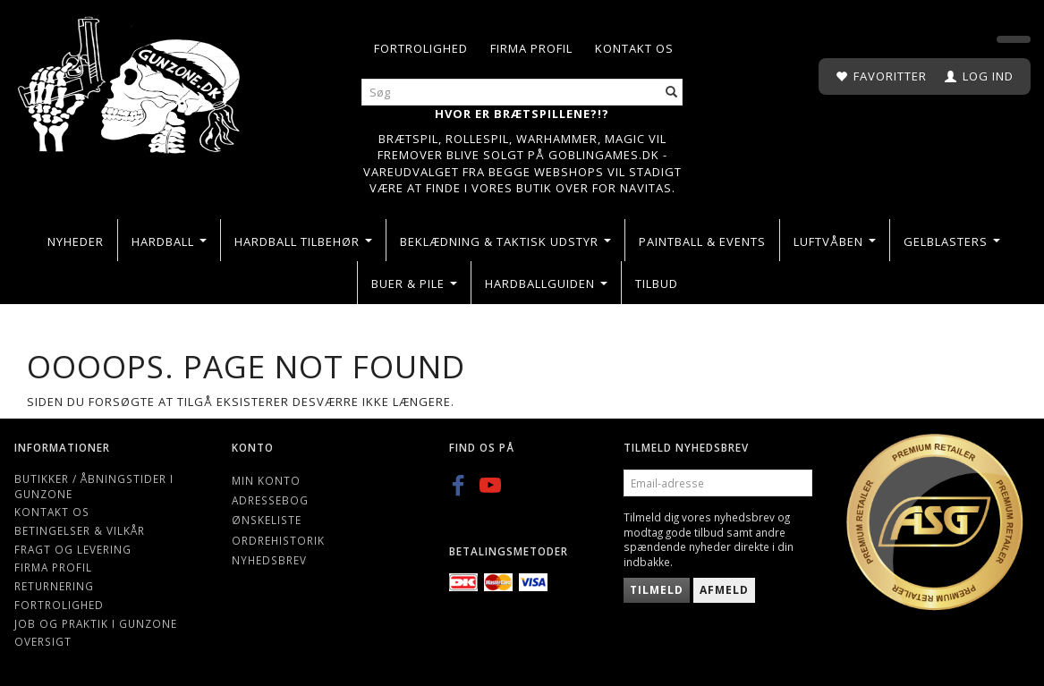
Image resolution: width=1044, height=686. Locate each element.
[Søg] (672, 92)
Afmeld (724, 589)
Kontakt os (634, 48)
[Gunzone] (130, 81)
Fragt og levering (73, 549)
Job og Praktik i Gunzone (95, 623)
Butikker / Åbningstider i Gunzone (94, 486)
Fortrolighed (421, 48)
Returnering (54, 586)
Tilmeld (656, 589)
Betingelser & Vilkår (79, 530)
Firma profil (531, 48)
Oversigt (43, 641)
